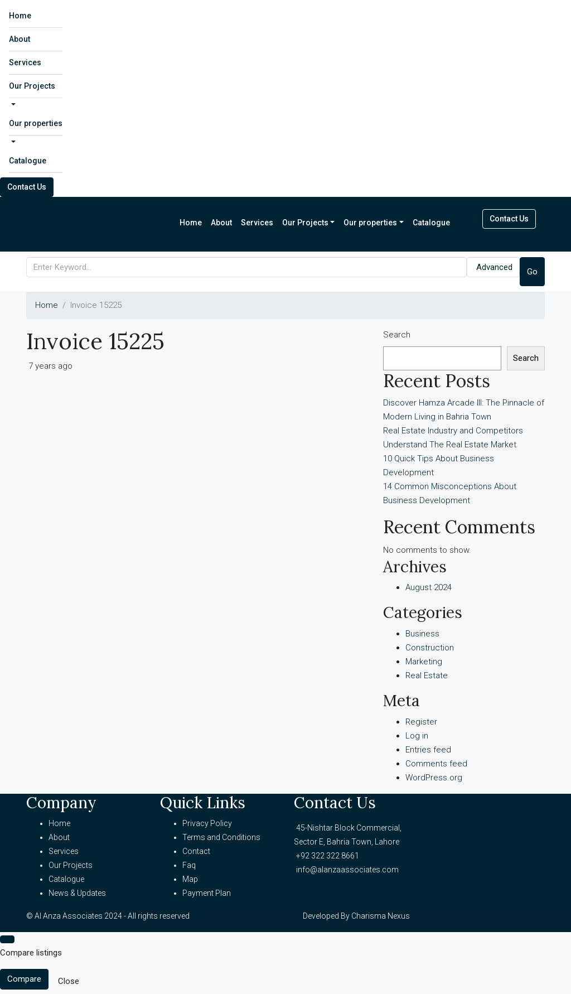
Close (68, 981)
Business (422, 634)
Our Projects (32, 85)
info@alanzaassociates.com (347, 869)
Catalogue (27, 160)
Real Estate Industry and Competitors (453, 431)
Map (190, 879)
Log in (416, 736)
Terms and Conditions (221, 837)
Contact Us (26, 186)
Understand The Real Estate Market (449, 445)
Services (25, 62)
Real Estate (426, 675)
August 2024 (428, 587)
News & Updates (77, 893)
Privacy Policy (207, 823)
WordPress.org (433, 778)
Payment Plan (206, 893)
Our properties (35, 123)
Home (20, 15)
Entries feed (428, 750)
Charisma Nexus (380, 915)
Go (532, 272)
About (19, 39)
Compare (24, 979)
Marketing (423, 662)
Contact (196, 851)
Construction (429, 648)
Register (421, 722)
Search (396, 335)
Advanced (494, 267)
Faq (189, 865)
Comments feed (436, 764)
